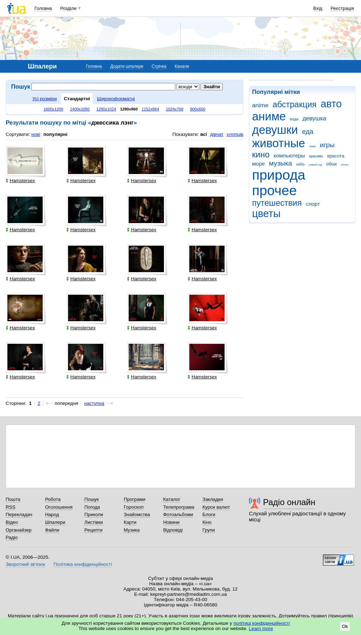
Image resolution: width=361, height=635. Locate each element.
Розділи (68, 8)
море (258, 164)
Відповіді (173, 530)
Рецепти (93, 530)
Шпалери (55, 522)
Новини (171, 522)
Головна (43, 8)
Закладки (212, 499)
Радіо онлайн (289, 502)
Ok (345, 626)
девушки (275, 129)
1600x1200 (53, 109)
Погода (92, 507)
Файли (52, 530)
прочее (274, 190)
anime (260, 105)
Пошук (91, 499)
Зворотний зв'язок (25, 564)
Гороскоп (133, 507)
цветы (266, 213)
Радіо (12, 537)
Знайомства (137, 514)
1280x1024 (106, 109)
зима (312, 146)
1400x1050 (80, 109)
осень (345, 164)
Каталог (171, 499)
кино (261, 154)
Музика (132, 530)
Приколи (93, 514)
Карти (130, 522)
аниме (269, 116)
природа (278, 174)
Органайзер (18, 530)
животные (278, 143)
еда (307, 131)
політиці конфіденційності (261, 623)
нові (35, 134)
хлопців (235, 134)
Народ (52, 514)
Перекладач (19, 514)
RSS (11, 507)
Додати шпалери (126, 66)
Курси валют (216, 507)
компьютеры (289, 155)
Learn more (261, 628)
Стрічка (159, 66)
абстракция (295, 104)
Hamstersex (20, 180)
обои (331, 164)
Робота (53, 499)
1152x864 (150, 109)
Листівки (93, 522)
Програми (134, 499)
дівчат (217, 134)
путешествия (277, 203)
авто (331, 103)
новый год (315, 164)
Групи (208, 530)
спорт (313, 204)
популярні (55, 134)
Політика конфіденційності (83, 564)
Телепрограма (179, 507)
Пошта (13, 499)
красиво (316, 156)
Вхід (318, 8)
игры (327, 145)
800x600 (197, 109)
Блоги (208, 514)
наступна (94, 403)
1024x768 (175, 109)
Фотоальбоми (178, 514)
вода (294, 119)
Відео (12, 522)
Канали (182, 66)
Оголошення (59, 507)
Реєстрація (342, 8)
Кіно (207, 522)
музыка (280, 163)
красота (335, 155)
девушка (314, 118)
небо (300, 164)
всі (203, 134)
